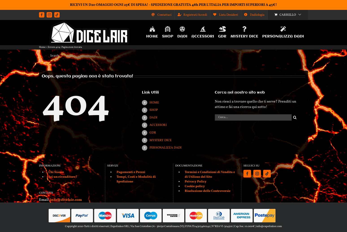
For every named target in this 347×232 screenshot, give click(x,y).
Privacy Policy (195, 181)
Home (42, 47)
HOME (154, 103)
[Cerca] (295, 117)
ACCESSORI (158, 125)
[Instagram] (257, 173)
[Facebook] (247, 173)
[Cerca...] (253, 117)
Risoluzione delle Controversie (207, 191)
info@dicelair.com (66, 199)
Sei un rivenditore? (62, 177)
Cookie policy (195, 186)
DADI (153, 118)
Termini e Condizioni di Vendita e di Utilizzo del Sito (210, 174)
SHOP (154, 110)
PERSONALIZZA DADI (166, 148)
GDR (153, 133)
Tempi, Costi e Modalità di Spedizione (136, 179)
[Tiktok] (267, 173)
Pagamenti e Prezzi (131, 172)
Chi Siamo (56, 172)
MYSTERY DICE (160, 140)
